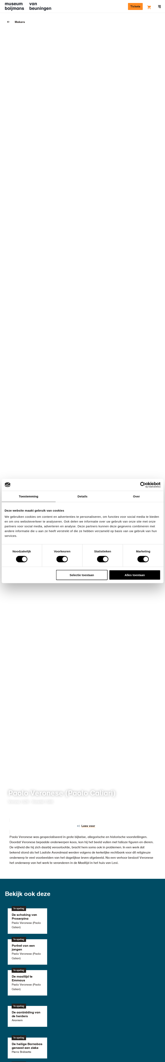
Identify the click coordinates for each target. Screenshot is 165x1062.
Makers (20, 22)
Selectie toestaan (82, 575)
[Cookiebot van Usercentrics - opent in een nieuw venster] (143, 485)
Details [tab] (83, 496)
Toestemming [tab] (28, 496)
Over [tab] (136, 496)
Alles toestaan (135, 575)
